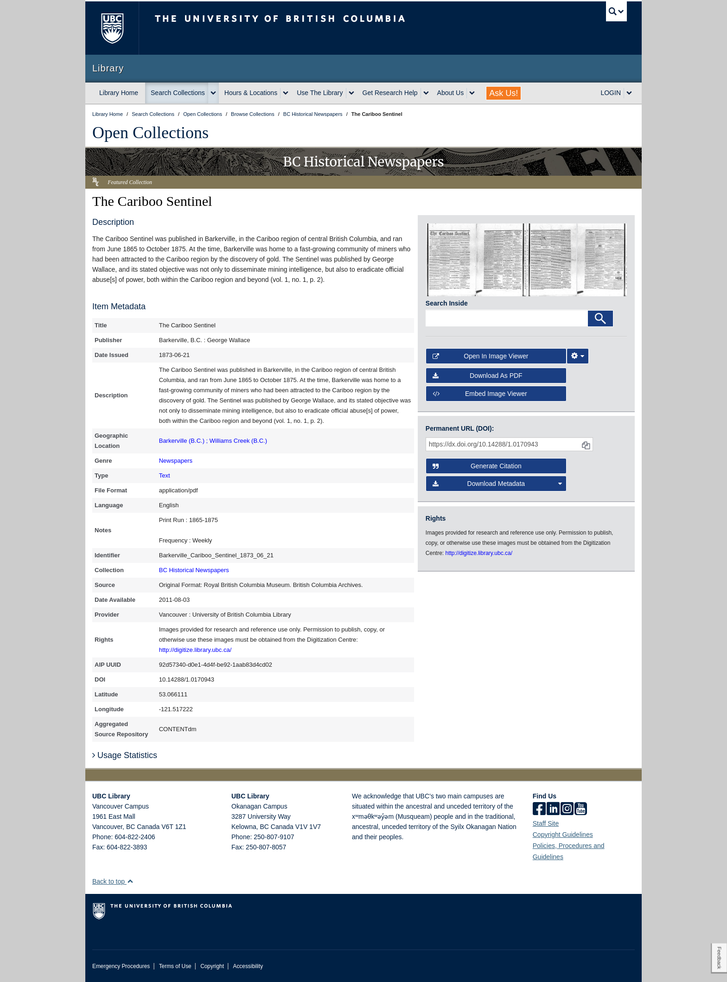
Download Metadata (497, 483)
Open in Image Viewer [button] (481, 356)
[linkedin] (553, 809)
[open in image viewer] (451, 259)
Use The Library (320, 92)
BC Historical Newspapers (194, 570)
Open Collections (150, 132)
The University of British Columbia (112, 28)
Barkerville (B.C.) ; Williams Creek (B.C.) (213, 440)
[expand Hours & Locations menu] (285, 93)
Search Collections (178, 92)
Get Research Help (390, 92)
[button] (130, 881)
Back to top (113, 881)
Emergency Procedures (121, 966)
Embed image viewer (480, 393)
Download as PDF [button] (478, 375)
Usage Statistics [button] (124, 755)
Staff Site (546, 823)
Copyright (212, 966)
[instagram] (567, 809)
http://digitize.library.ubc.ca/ (195, 649)
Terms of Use (175, 966)
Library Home (118, 92)
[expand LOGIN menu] (629, 93)
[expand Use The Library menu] (351, 93)
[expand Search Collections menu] (213, 93)
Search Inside (447, 303)
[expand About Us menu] (472, 93)
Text (164, 475)
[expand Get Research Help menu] (426, 93)
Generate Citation (477, 466)
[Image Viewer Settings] (578, 356)
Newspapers (175, 460)
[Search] (600, 318)
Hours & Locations (250, 92)
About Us (450, 92)
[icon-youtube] (580, 809)
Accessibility (248, 966)
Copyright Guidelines (563, 834)
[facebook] (539, 809)
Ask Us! (503, 93)
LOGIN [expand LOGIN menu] (610, 92)
